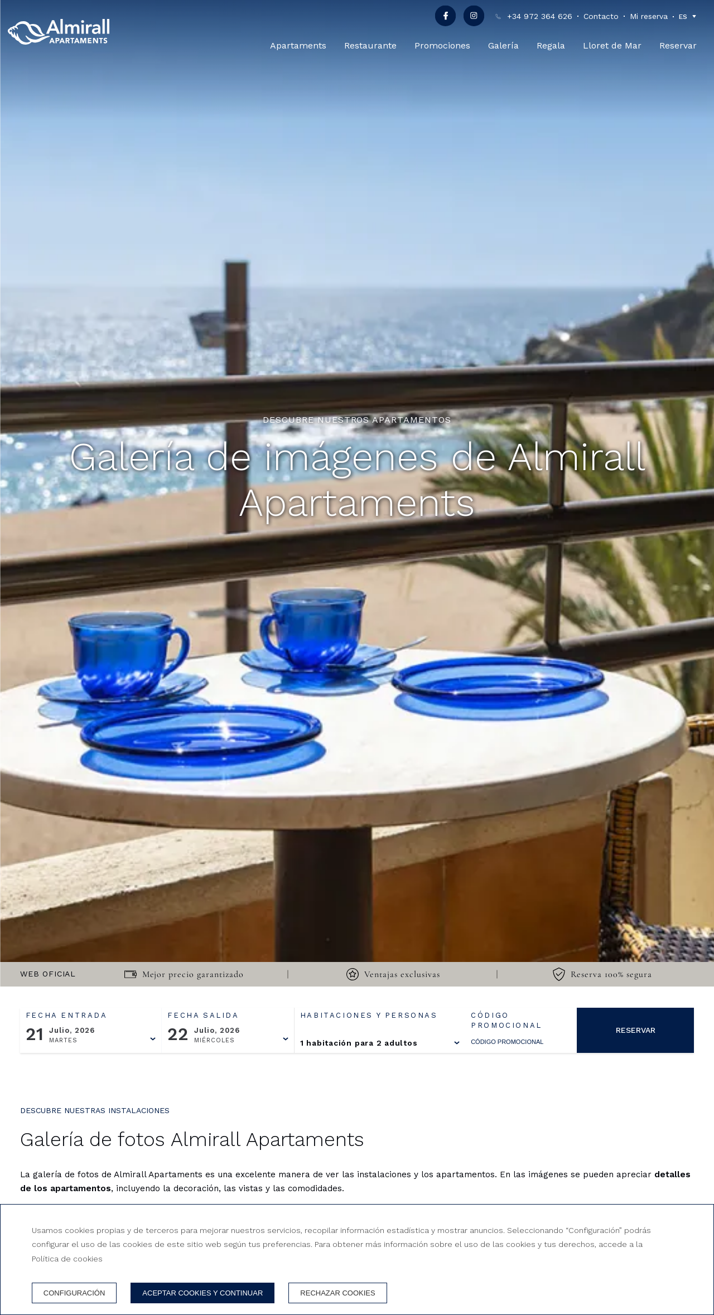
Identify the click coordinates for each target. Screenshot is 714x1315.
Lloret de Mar (612, 45)
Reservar (678, 45)
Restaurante (370, 45)
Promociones (442, 45)
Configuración (74, 1293)
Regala (551, 45)
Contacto (601, 16)
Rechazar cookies (337, 1293)
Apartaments (298, 45)
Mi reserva (649, 16)
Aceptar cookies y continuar (202, 1293)
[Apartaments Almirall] (58, 31)
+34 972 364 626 (539, 16)
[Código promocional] (515, 1042)
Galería (503, 45)
